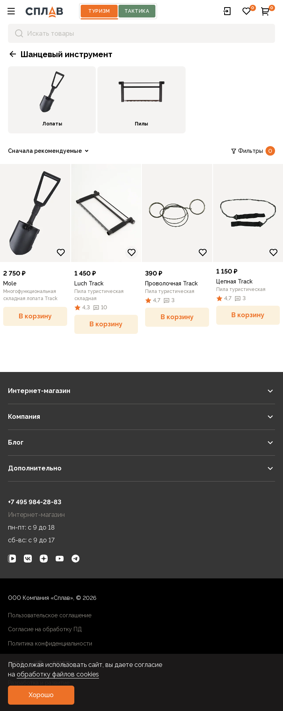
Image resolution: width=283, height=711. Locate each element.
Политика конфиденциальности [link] (50, 643)
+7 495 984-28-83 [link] (34, 502)
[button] (11, 11)
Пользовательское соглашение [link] (49, 615)
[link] (52, 99)
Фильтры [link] (253, 151)
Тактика (136, 11)
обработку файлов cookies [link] (58, 674)
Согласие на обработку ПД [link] (45, 629)
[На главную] (44, 11)
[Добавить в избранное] (60, 252)
